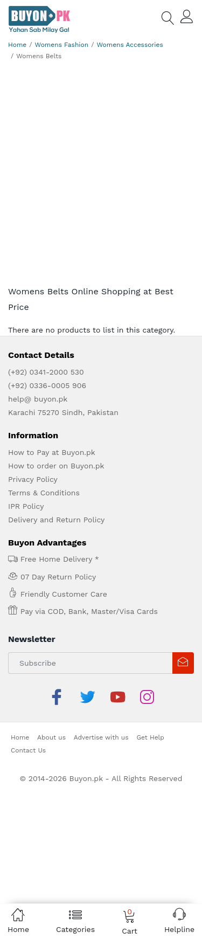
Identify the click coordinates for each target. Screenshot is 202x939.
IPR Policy (26, 506)
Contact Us (28, 750)
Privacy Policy (33, 479)
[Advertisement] (101, 176)
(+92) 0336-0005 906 (47, 385)
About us (51, 737)
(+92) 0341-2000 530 (46, 372)
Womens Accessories (129, 45)
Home (17, 45)
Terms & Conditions (44, 492)
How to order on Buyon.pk (56, 465)
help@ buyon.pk (37, 399)
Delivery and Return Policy (56, 519)
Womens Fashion (62, 45)
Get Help (150, 737)
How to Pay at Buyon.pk (51, 452)
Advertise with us (101, 737)
